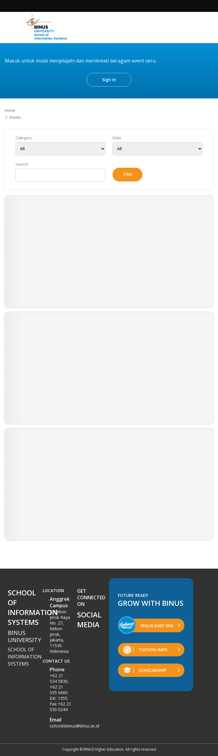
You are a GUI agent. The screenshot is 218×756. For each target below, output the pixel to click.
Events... (16, 117)
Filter (128, 174)
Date (117, 138)
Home (10, 110)
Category (23, 138)
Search (21, 164)
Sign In (109, 79)
